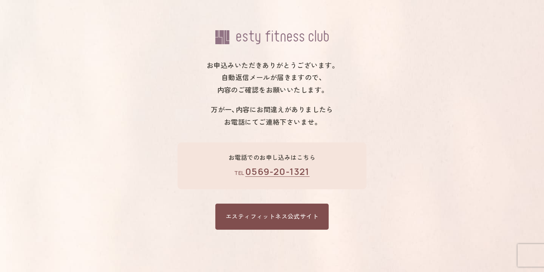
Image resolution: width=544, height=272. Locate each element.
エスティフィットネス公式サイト (272, 216)
